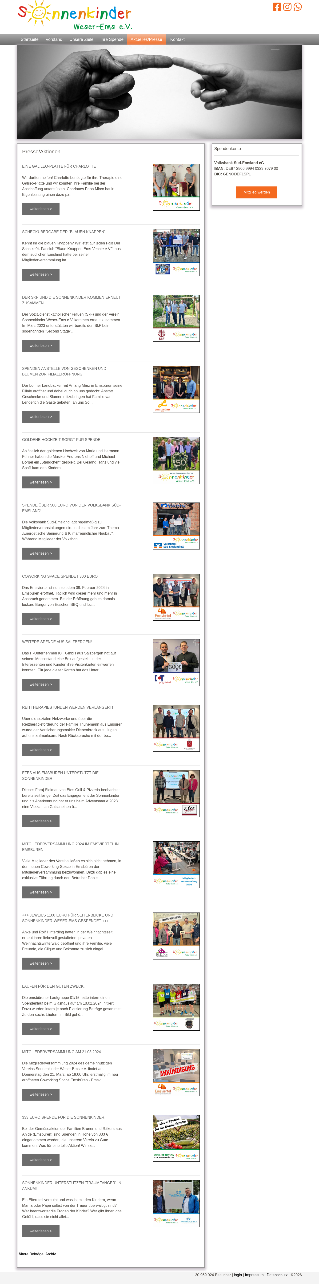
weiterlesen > (41, 209)
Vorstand (54, 39)
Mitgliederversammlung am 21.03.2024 (61, 1052)
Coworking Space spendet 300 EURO (60, 576)
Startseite (30, 39)
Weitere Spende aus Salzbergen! (57, 642)
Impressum (254, 1275)
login (238, 1275)
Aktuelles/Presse (146, 39)
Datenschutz (277, 1275)
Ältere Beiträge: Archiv (37, 1254)
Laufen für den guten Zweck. (53, 986)
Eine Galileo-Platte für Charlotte (59, 166)
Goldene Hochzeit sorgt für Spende (61, 440)
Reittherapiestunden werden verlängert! (67, 707)
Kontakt (177, 39)
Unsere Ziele (81, 39)
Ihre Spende (112, 39)
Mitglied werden (256, 192)
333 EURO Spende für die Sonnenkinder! (63, 1117)
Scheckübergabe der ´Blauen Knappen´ (63, 232)
